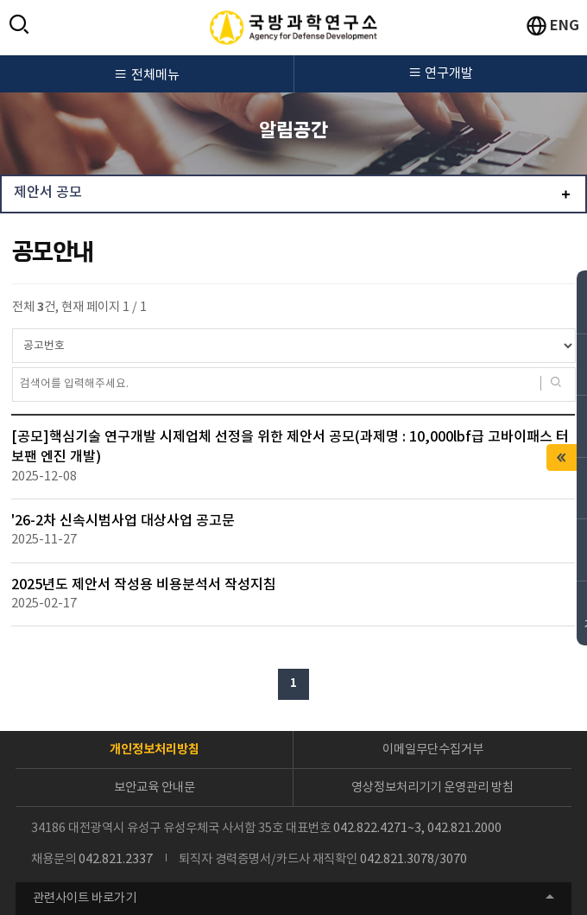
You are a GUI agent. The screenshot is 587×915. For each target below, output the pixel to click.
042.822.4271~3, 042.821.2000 (417, 828)
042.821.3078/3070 (413, 859)
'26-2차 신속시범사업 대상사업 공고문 (123, 521)
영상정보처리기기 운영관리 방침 (432, 787)
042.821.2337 (116, 859)
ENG (564, 26)
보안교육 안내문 (154, 787)
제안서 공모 (48, 193)
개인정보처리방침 (154, 749)
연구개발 (441, 73)
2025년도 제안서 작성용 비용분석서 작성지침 (143, 585)
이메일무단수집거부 (432, 749)
